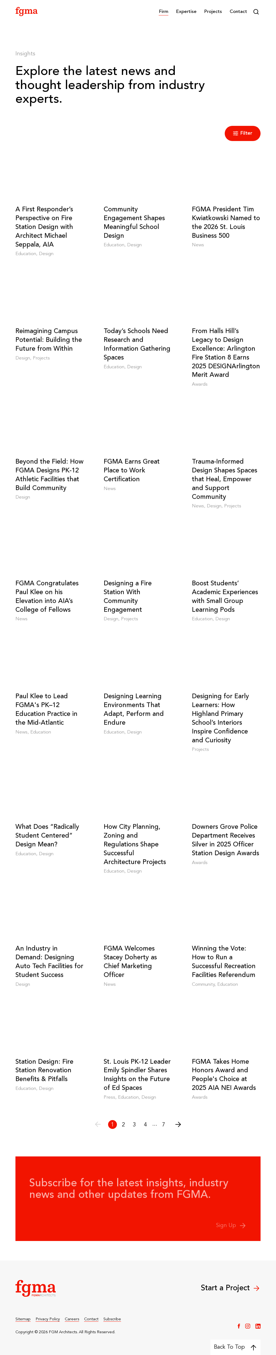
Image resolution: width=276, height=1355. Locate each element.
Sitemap (23, 1319)
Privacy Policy (48, 1319)
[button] (163, 11)
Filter (242, 133)
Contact (238, 11)
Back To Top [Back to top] (235, 1347)
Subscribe (112, 1319)
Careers (72, 1319)
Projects (213, 11)
